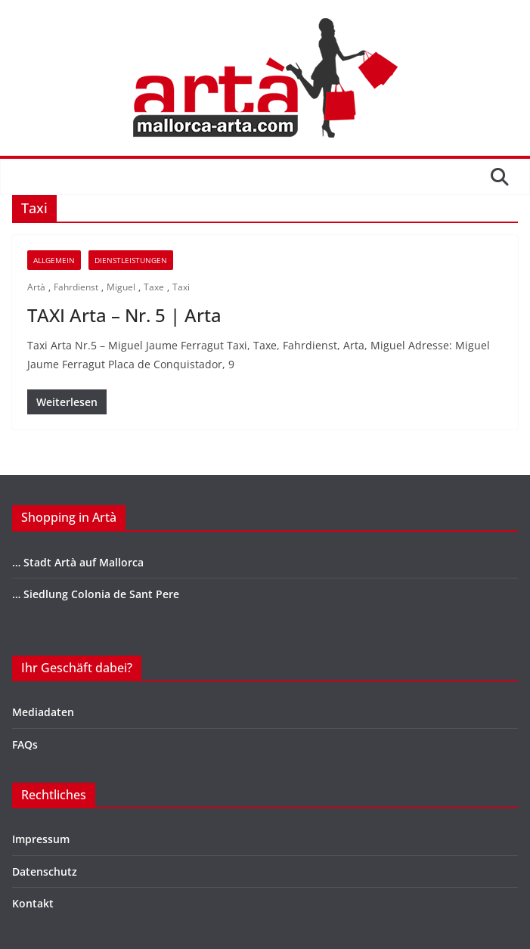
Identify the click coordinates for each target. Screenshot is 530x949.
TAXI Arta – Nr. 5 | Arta (124, 314)
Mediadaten (43, 712)
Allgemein (54, 260)
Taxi (181, 287)
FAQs (25, 744)
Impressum (41, 839)
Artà (36, 287)
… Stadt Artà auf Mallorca (78, 562)
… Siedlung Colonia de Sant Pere (95, 594)
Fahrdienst (76, 287)
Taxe (154, 287)
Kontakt (33, 903)
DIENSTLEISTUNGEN (131, 260)
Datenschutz (44, 871)
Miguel (121, 287)
